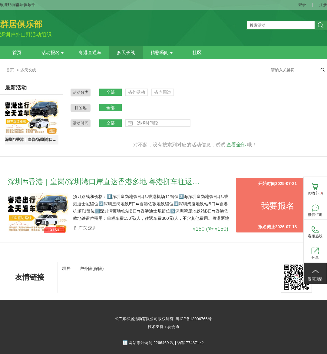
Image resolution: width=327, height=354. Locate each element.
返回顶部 (315, 279)
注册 (323, 4)
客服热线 (315, 236)
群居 (66, 268)
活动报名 (52, 52)
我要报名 (278, 205)
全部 (110, 92)
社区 (197, 52)
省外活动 (136, 92)
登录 (302, 4)
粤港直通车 (90, 52)
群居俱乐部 (21, 24)
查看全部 (236, 144)
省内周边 (162, 92)
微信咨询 (315, 215)
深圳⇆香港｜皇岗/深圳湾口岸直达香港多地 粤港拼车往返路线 (31, 139)
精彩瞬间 (161, 52)
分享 (315, 257)
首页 (16, 52)
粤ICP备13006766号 (194, 319)
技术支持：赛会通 (163, 326)
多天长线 (126, 52)
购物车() (315, 193)
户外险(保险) (92, 268)
